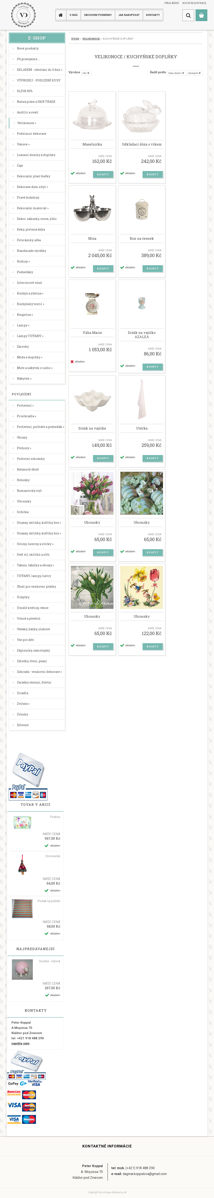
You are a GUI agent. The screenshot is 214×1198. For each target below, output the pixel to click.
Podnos (55, 817)
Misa (92, 240)
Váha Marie (92, 335)
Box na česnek (142, 240)
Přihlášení (173, 3)
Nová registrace (195, 3)
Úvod (75, 38)
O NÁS (74, 15)
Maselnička (92, 145)
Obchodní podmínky (98, 15)
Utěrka (142, 432)
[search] (188, 15)
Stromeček (53, 856)
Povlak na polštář (49, 901)
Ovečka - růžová (49, 961)
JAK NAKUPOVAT (129, 15)
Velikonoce (91, 38)
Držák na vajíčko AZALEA (141, 337)
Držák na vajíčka (92, 432)
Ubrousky (92, 527)
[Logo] (23, 15)
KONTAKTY (153, 15)
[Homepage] (61, 15)
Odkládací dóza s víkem (142, 145)
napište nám (20, 1043)
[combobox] (176, 73)
